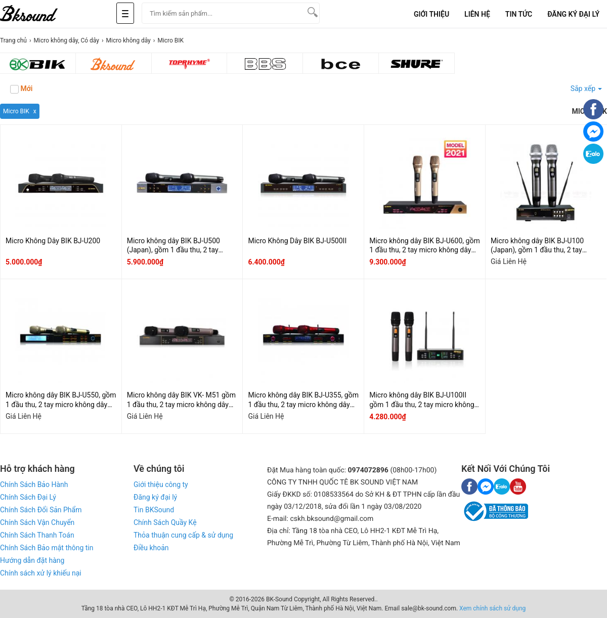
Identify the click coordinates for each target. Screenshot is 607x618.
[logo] (40, 14)
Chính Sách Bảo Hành (34, 484)
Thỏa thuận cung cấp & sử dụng (183, 535)
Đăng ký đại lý (155, 497)
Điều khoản (151, 548)
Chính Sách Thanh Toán (37, 535)
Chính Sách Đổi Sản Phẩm (40, 510)
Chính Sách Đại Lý (28, 497)
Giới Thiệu (431, 14)
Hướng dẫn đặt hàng (32, 560)
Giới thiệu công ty (161, 484)
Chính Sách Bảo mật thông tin (46, 548)
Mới (21, 89)
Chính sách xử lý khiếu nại (40, 573)
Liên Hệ (477, 14)
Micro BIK (16, 111)
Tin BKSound (154, 510)
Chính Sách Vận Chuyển (37, 522)
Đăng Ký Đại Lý (573, 14)
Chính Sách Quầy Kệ (165, 522)
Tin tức (518, 14)
